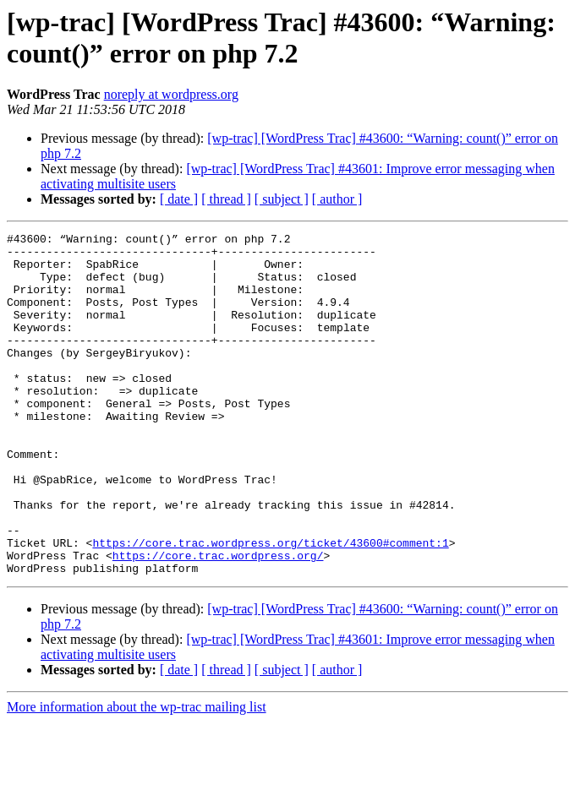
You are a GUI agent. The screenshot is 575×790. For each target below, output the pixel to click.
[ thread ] (226, 199)
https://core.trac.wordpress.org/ (218, 621)
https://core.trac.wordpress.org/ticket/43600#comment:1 (270, 605)
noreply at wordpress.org (171, 94)
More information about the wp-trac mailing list (136, 775)
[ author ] (337, 199)
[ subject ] (282, 199)
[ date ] (179, 199)
